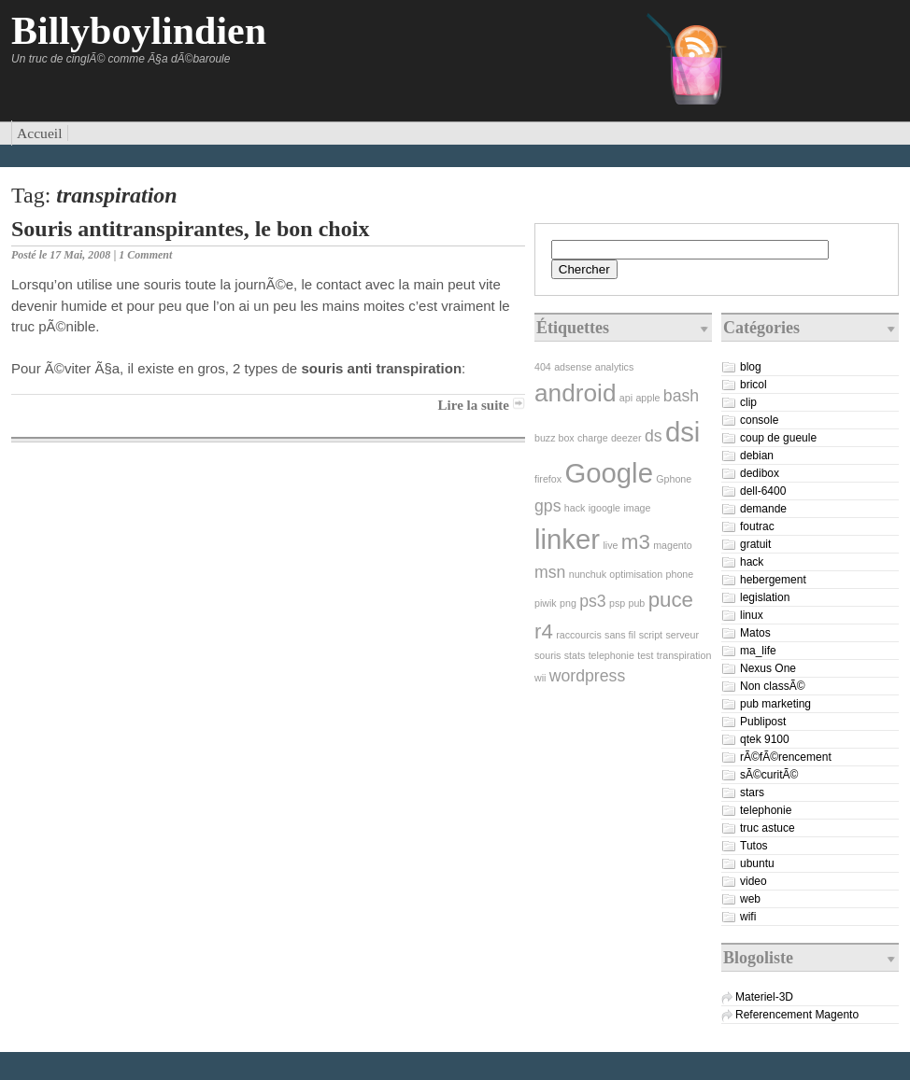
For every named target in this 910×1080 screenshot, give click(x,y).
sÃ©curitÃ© (769, 774)
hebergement (773, 579)
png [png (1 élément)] (568, 603)
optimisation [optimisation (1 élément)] (635, 574)
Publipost (763, 721)
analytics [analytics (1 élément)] (614, 366)
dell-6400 (763, 491)
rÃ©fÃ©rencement (786, 757)
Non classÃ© (772, 686)
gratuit (755, 544)
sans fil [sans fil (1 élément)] (619, 634)
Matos (755, 632)
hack (751, 561)
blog (750, 366)
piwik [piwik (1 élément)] (545, 603)
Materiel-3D (764, 996)
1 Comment (145, 254)
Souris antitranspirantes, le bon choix (190, 229)
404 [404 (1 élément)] (542, 366)
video (753, 881)
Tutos (754, 845)
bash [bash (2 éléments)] (681, 395)
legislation (764, 597)
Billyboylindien (138, 30)
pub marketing (775, 703)
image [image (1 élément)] (636, 507)
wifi (748, 916)
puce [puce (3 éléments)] (670, 599)
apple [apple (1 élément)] (647, 397)
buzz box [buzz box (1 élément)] (554, 437)
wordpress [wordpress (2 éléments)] (587, 675)
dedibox (759, 473)
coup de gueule (778, 437)
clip (748, 402)
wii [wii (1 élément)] (540, 677)
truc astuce (767, 828)
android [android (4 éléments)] (575, 393)
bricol (753, 384)
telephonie (765, 810)
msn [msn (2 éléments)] (549, 572)
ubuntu (757, 863)
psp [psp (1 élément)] (617, 603)
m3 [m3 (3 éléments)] (635, 542)
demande (763, 508)
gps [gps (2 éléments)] (547, 506)
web (750, 898)
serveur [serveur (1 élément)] (682, 634)
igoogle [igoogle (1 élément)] (604, 507)
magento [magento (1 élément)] (672, 545)
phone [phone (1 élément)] (680, 574)
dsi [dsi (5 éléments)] (683, 431)
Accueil (40, 133)
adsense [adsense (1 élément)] (572, 366)
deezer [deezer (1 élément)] (626, 437)
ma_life (758, 650)
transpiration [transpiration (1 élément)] (684, 655)
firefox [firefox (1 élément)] (548, 478)
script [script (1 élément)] (650, 634)
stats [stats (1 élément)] (575, 655)
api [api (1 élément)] (626, 397)
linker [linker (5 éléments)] (567, 539)
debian (757, 455)
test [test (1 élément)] (645, 655)
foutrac (757, 526)
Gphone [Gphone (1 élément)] (673, 478)
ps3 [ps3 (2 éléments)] (592, 601)
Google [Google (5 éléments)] (608, 472)
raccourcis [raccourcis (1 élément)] (579, 634)
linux (751, 615)
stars (752, 792)
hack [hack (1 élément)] (575, 507)
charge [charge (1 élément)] (592, 437)
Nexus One (768, 668)
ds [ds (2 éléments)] (653, 436)
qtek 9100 (764, 739)
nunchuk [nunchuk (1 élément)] (587, 574)
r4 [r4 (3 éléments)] (543, 631)
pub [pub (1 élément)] (637, 603)
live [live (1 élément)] (610, 545)
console (759, 420)
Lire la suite (473, 405)
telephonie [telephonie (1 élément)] (611, 655)
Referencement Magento (797, 1014)
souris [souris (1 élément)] (547, 655)
